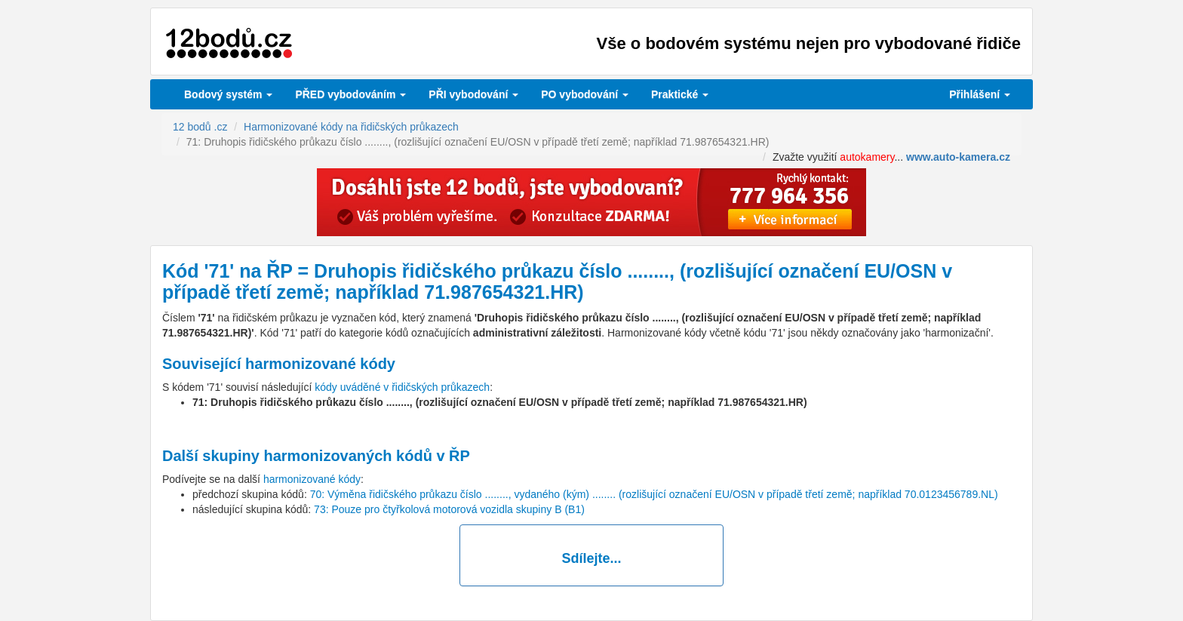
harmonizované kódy (312, 479)
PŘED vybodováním (350, 94)
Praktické (679, 94)
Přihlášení (979, 94)
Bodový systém (228, 94)
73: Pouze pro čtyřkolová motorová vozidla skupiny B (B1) (449, 509)
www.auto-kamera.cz (958, 157)
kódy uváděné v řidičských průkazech (402, 387)
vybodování (473, 94)
